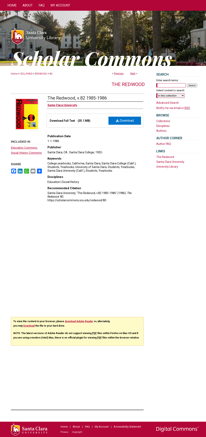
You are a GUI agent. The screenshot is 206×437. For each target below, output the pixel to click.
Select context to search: (170, 90)
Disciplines (163, 126)
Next (132, 73)
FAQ (87, 426)
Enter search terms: (167, 80)
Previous (119, 73)
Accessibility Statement (127, 426)
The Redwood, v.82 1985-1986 (77, 98)
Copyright (77, 432)
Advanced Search (167, 102)
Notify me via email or (173, 108)
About (76, 426)
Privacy (64, 432)
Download (125, 120)
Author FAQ (163, 143)
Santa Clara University (170, 161)
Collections (163, 121)
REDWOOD (41, 73)
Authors (161, 130)
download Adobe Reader (79, 321)
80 (51, 73)
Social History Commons (26, 152)
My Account (102, 426)
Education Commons (24, 147)
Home (14, 73)
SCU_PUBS (26, 73)
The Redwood (128, 84)
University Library (167, 166)
